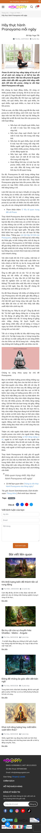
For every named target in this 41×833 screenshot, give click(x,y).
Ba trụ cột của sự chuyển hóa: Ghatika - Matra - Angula (17, 631)
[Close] (39, 1)
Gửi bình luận (20, 545)
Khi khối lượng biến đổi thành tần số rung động (20, 583)
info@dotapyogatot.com (20, 772)
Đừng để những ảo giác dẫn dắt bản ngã (20, 680)
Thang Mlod (11, 493)
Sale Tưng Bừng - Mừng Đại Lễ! (19, 1)
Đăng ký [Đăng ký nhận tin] (33, 804)
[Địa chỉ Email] (20, 804)
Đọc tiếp (4, 601)
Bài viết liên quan (20, 554)
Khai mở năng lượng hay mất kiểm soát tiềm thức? (19, 728)
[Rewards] (7, 824)
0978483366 (22, 769)
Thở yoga (11, 498)
